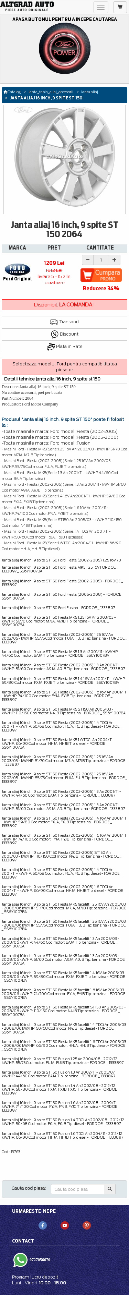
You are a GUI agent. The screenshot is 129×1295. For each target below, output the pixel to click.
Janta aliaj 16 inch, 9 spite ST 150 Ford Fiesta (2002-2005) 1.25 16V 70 (61, 560)
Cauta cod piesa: (29, 1188)
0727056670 (39, 1259)
